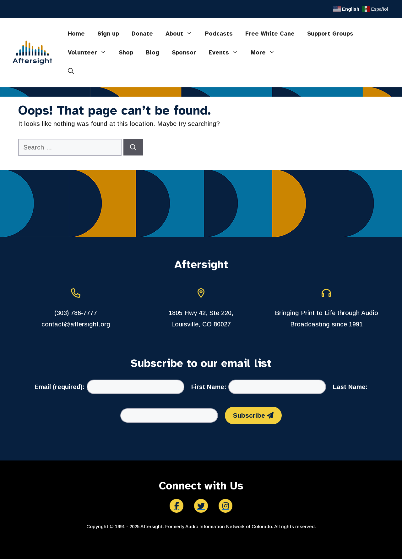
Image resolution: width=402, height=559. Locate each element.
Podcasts (219, 33)
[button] (71, 71)
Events (226, 52)
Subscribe (253, 415)
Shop (126, 52)
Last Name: (350, 386)
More (266, 52)
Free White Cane (270, 33)
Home (76, 33)
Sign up (108, 33)
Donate (142, 33)
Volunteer (90, 52)
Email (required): (60, 386)
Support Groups (330, 33)
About (182, 33)
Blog (152, 52)
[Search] (133, 147)
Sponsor (184, 52)
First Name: (208, 386)
